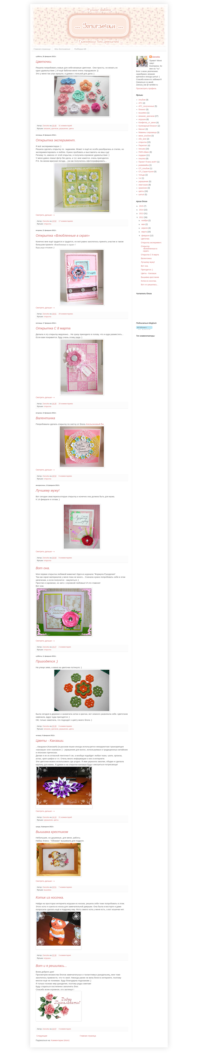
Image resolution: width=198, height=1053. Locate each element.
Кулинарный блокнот (148, 126)
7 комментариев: (66, 887)
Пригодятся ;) (47, 661)
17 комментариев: (66, 221)
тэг (140, 178)
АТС (140, 103)
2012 (141, 217)
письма (142, 149)
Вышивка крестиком (52, 832)
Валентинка (45, 418)
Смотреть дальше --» (45, 215)
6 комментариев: (66, 476)
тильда (142, 175)
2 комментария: (65, 647)
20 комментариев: (66, 404)
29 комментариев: (66, 314)
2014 (141, 210)
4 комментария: (65, 1029)
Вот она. (43, 568)
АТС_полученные (146, 106)
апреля (144, 228)
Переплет (143, 145)
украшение (63, 129)
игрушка (47, 958)
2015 (141, 206)
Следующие (41, 1036)
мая (143, 224)
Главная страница (42, 49)
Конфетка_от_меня (147, 122)
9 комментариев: (66, 558)
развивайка (144, 165)
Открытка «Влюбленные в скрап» (63, 235)
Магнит (142, 129)
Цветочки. (44, 61)
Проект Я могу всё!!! (148, 162)
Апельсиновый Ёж (95, 424)
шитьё (141, 194)
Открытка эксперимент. (56, 140)
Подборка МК (80, 49)
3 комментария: (65, 955)
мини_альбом (145, 136)
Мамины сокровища (147, 132)
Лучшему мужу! (48, 490)
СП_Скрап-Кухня (146, 171)
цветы (71, 129)
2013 (141, 213)
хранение (143, 188)
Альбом (142, 100)
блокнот (142, 109)
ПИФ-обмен (144, 152)
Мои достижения (62, 49)
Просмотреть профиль (146, 88)
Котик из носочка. (50, 897)
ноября (144, 220)
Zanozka (156, 57)
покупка (142, 158)
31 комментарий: (66, 126)
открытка (47, 224)
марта (144, 232)
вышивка (47, 890)
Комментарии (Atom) (60, 1040)
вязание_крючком (51, 129)
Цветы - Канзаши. (50, 740)
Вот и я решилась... (51, 966)
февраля (145, 235)
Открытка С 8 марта (53, 328)
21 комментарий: (66, 817)
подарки (142, 155)
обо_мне (142, 139)
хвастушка (143, 185)
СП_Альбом (144, 168)
